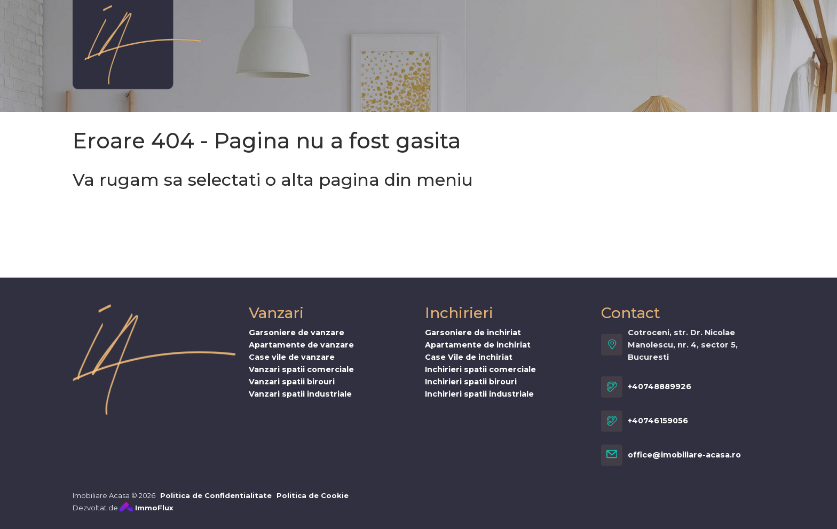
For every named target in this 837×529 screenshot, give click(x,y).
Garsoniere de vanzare (296, 339)
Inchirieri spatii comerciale (480, 376)
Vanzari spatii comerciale (301, 376)
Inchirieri (329, 30)
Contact (668, 30)
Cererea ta (448, 30)
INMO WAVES (518, 30)
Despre (226, 30)
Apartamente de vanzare (301, 351)
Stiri (624, 30)
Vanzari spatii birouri (292, 388)
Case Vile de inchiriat (468, 363)
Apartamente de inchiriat (478, 351)
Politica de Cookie (313, 502)
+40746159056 (658, 427)
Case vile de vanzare (292, 363)
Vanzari (276, 30)
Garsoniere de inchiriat (473, 339)
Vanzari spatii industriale (300, 400)
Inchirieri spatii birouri (471, 388)
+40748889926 (659, 393)
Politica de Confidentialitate (216, 502)
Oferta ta (387, 30)
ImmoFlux (146, 514)
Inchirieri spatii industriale (479, 400)
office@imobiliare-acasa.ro (684, 462)
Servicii (582, 30)
